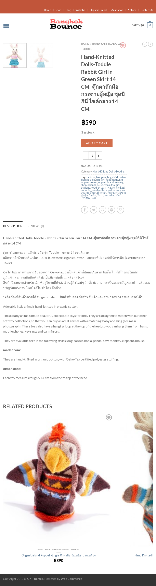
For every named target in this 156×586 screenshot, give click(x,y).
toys (103, 187)
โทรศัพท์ (85, 198)
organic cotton (89, 182)
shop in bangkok (90, 185)
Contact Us (147, 10)
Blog (68, 10)
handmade (112, 179)
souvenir (105, 185)
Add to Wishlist (109, 417)
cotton (122, 177)
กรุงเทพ (111, 187)
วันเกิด (92, 195)
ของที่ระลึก (98, 190)
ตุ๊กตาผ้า (101, 192)
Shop (58, 10)
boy (109, 177)
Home (47, 10)
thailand (85, 187)
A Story (132, 10)
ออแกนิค (109, 195)
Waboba (80, 10)
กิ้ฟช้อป (120, 187)
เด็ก (118, 195)
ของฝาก (110, 190)
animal (91, 177)
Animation (117, 10)
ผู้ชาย (122, 192)
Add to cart (97, 143)
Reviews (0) (36, 226)
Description (13, 226)
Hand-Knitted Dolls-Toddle (108, 171)
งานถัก (85, 192)
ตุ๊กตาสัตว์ (112, 192)
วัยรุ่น (100, 195)
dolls (92, 179)
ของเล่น (120, 190)
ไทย (93, 198)
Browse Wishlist (123, 45)
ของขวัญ (86, 190)
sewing (119, 182)
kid (121, 179)
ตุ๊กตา (93, 192)
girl (103, 179)
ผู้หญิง (84, 195)
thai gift (115, 185)
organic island (106, 182)
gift (98, 179)
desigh (85, 179)
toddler (95, 187)
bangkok (101, 177)
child (115, 177)
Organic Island (98, 10)
